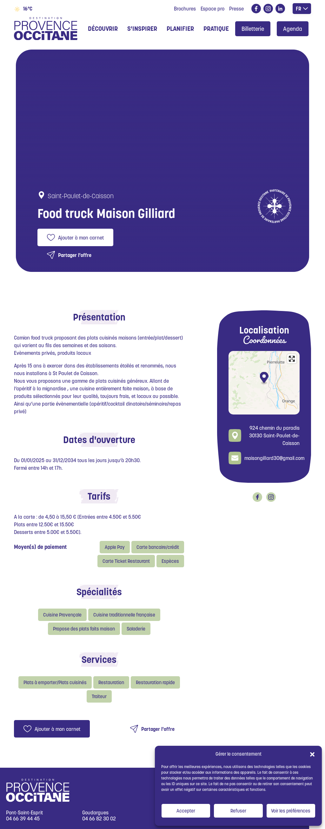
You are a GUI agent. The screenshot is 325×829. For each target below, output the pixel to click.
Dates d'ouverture (99, 440)
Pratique (216, 28)
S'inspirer (142, 28)
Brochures (185, 8)
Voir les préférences (290, 811)
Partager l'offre (74, 255)
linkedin (279, 8)
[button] (312, 754)
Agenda (292, 28)
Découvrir (103, 28)
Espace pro (212, 8)
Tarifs (99, 496)
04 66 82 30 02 (99, 819)
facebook (255, 8)
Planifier (180, 28)
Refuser (238, 811)
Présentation (99, 317)
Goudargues (95, 813)
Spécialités (99, 592)
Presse (236, 8)
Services (99, 659)
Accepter (185, 811)
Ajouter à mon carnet (81, 237)
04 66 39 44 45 (23, 819)
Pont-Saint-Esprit (24, 813)
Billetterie (253, 28)
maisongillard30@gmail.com (274, 458)
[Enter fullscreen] (291, 358)
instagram (267, 8)
